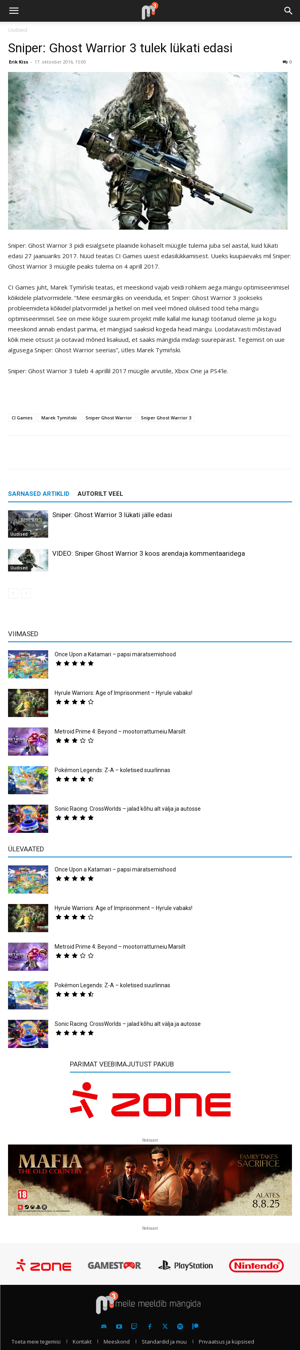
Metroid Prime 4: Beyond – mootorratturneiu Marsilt (120, 731)
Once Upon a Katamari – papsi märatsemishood (115, 654)
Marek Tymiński (59, 418)
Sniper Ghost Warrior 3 (166, 418)
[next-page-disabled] (26, 593)
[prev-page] (13, 593)
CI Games (22, 418)
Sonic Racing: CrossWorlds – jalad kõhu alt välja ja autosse (128, 808)
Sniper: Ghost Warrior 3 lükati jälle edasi (112, 515)
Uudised (17, 30)
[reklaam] (150, 1105)
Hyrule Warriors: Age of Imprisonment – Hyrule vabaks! (123, 693)
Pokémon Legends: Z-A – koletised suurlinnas (112, 770)
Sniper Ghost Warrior (109, 418)
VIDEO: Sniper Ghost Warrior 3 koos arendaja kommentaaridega (148, 553)
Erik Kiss (18, 62)
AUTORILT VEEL (100, 493)
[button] (14, 11)
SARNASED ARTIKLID (38, 493)
